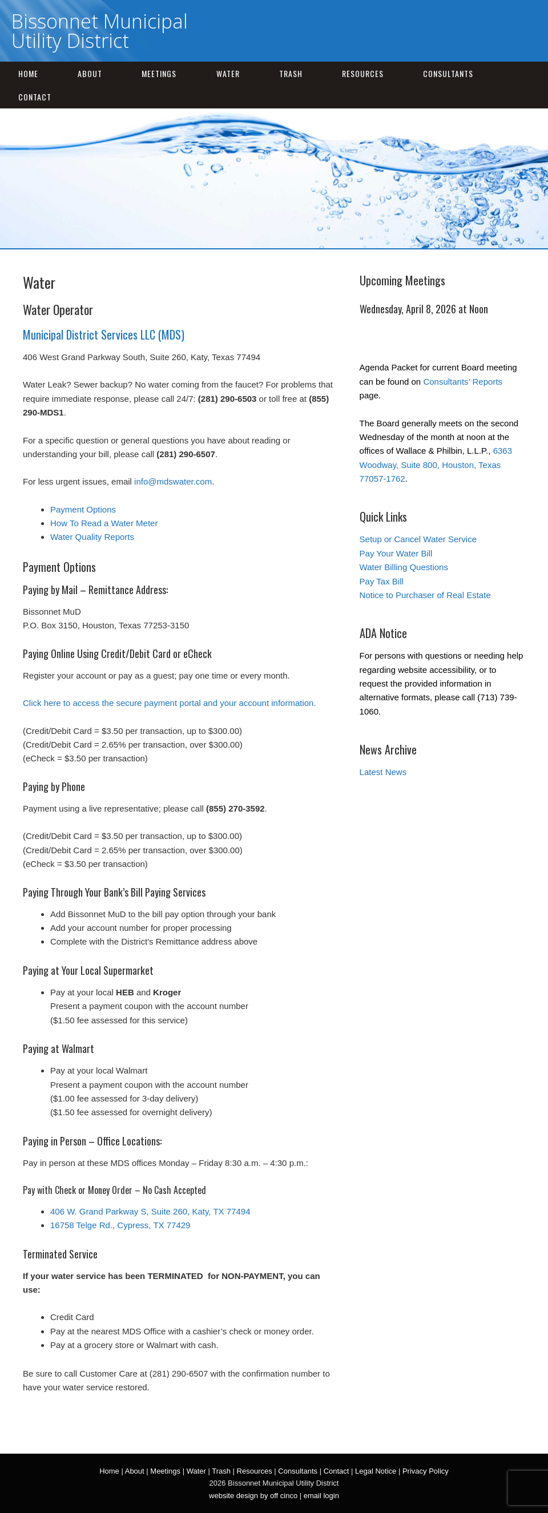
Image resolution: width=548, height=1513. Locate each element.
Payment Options (83, 509)
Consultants (448, 73)
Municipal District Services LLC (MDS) (103, 334)
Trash (291, 73)
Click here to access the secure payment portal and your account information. (169, 703)
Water (228, 73)
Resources (363, 73)
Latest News (383, 772)
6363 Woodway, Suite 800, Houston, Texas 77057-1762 (436, 464)
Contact (34, 97)
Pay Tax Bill (382, 581)
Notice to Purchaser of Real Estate (425, 595)
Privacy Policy (425, 1471)
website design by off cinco (253, 1495)
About (90, 73)
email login (321, 1495)
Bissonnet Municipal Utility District (99, 31)
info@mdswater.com (173, 481)
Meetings (159, 73)
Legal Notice (375, 1471)
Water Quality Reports (92, 537)
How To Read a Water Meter (104, 523)
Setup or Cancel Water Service (418, 539)
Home (28, 73)
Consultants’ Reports (462, 381)
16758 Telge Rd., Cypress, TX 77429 (120, 1225)
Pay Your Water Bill (396, 553)
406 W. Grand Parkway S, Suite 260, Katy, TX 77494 (150, 1211)
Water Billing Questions (404, 567)
